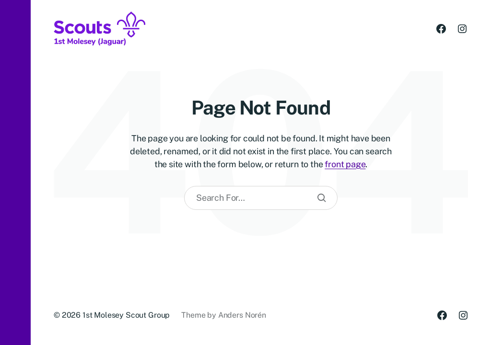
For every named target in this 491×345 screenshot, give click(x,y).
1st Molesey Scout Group (126, 315)
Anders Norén (242, 315)
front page (345, 164)
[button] (15, 172)
